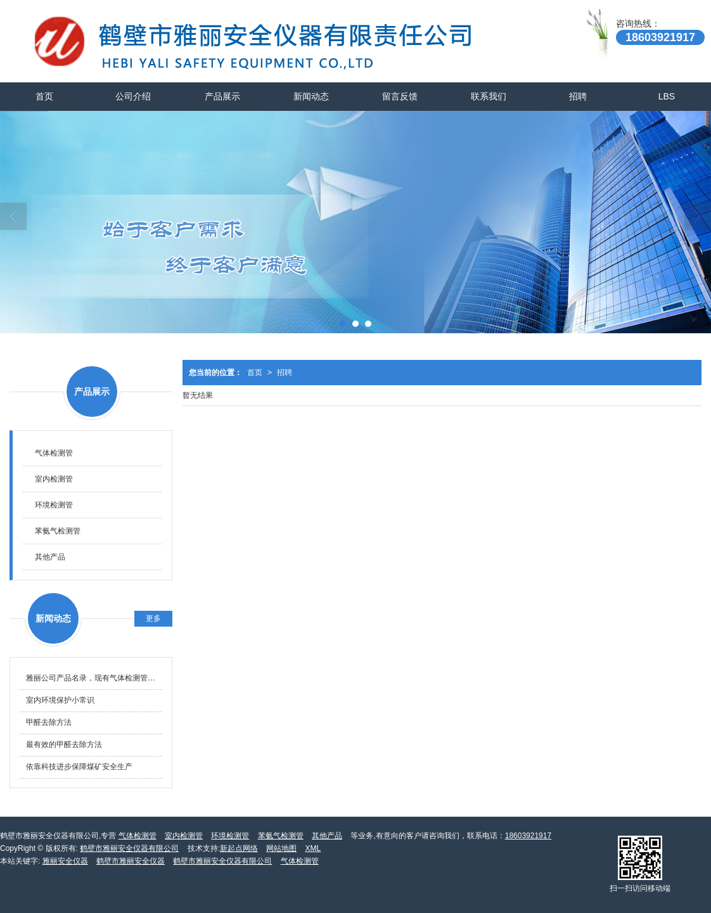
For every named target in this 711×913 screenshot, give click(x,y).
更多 (153, 618)
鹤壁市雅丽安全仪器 (130, 861)
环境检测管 (54, 505)
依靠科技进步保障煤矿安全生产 (79, 766)
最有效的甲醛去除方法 (64, 744)
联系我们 (488, 96)
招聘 (578, 96)
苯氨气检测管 (57, 531)
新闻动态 (311, 96)
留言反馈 (400, 96)
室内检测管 (54, 479)
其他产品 (50, 556)
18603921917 (528, 835)
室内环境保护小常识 (60, 700)
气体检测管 (54, 453)
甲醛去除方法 (49, 722)
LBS (666, 96)
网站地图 (281, 848)
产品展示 (222, 96)
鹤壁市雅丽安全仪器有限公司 (129, 848)
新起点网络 (239, 848)
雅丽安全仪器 (65, 861)
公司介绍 (133, 96)
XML (313, 848)
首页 (44, 96)
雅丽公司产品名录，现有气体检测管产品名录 (94, 678)
